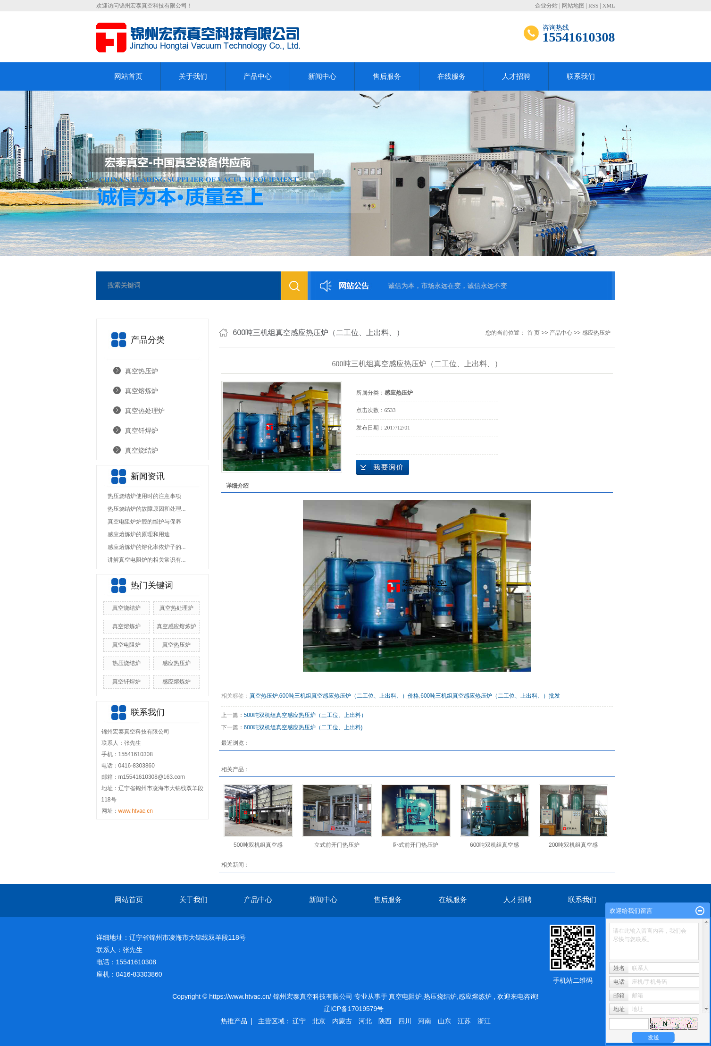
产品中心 (257, 76)
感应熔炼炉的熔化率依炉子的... (147, 547)
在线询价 (382, 467)
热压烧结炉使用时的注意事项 (144, 496)
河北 (365, 1021)
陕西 (385, 1021)
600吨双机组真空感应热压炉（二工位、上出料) (303, 727)
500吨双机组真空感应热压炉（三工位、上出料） (305, 715)
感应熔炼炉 (176, 681)
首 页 (533, 332)
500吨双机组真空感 (258, 845)
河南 (424, 1021)
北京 (319, 1021)
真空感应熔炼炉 (176, 626)
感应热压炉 (176, 663)
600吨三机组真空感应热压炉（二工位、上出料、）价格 (349, 695)
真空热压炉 (141, 371)
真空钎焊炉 (141, 430)
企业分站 (546, 5)
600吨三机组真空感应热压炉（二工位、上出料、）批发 (490, 695)
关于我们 (193, 76)
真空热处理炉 (145, 410)
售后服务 (387, 76)
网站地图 (573, 5)
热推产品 (234, 1021)
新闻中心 (322, 76)
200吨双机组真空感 (573, 845)
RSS (593, 5)
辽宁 (299, 1021)
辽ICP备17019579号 (354, 1008)
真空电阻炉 (126, 644)
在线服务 (451, 76)
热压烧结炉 (126, 663)
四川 (404, 1021)
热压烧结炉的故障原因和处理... (147, 509)
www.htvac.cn (135, 811)
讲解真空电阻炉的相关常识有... (147, 560)
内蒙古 (342, 1021)
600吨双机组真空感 (494, 845)
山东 (444, 1021)
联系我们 (581, 76)
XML (608, 5)
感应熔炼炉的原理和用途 (139, 534)
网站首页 (128, 76)
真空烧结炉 (141, 450)
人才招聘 (516, 76)
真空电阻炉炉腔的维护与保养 (144, 521)
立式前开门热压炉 (337, 845)
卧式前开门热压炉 (415, 845)
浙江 (484, 1021)
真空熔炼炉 (141, 391)
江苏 (464, 1021)
